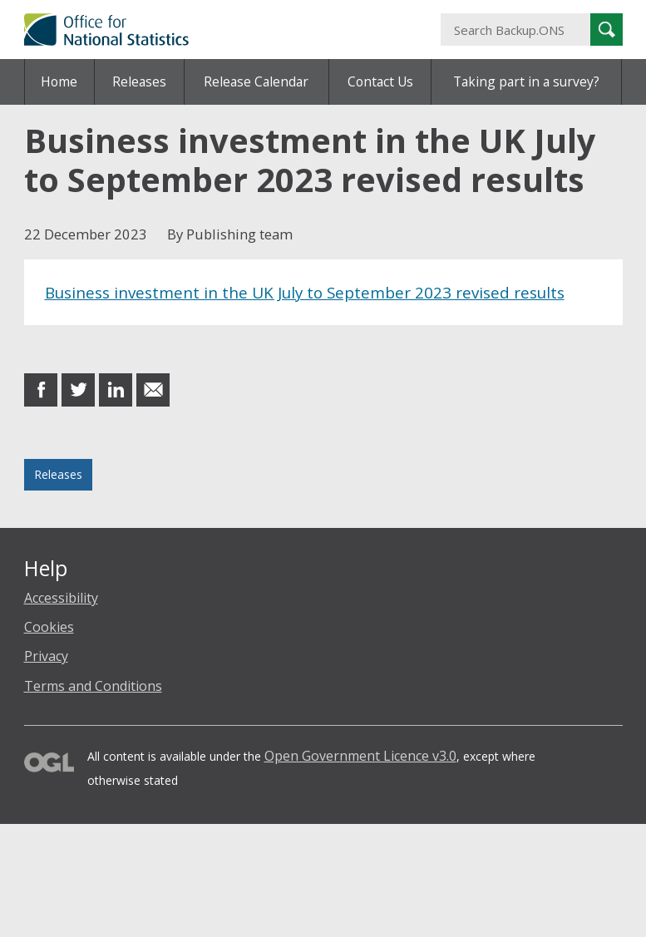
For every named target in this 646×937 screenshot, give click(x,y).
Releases (139, 81)
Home (59, 81)
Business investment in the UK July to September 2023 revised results (305, 292)
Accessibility (61, 598)
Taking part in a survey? (526, 81)
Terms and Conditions (93, 686)
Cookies (49, 627)
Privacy (46, 656)
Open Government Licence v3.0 (360, 756)
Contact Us (380, 81)
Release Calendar (256, 81)
